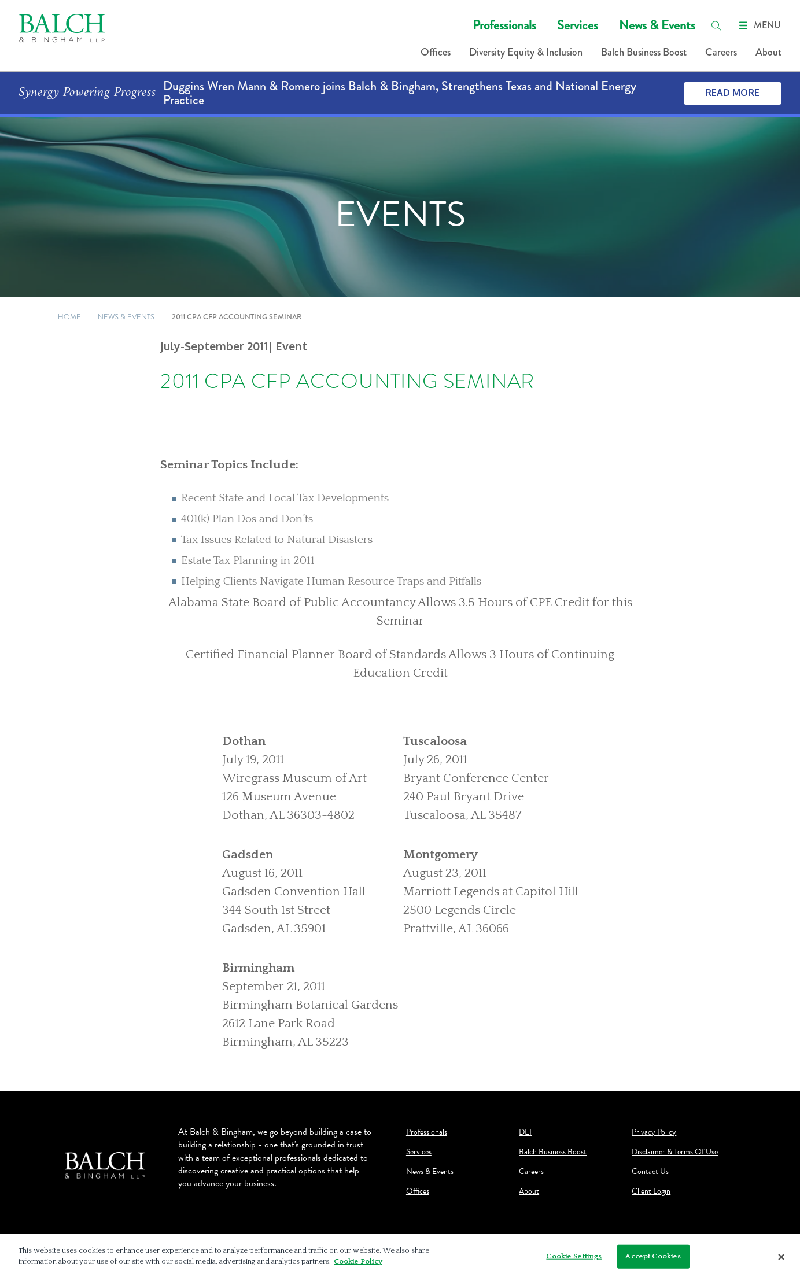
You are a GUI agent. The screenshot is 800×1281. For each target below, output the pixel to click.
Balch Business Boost (644, 52)
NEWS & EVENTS (126, 316)
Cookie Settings (574, 1256)
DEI (525, 1132)
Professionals (504, 25)
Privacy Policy (654, 1132)
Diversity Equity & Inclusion (526, 52)
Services (577, 25)
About (768, 52)
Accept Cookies (653, 1256)
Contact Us (650, 1171)
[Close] (781, 1257)
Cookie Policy (358, 1261)
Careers (721, 52)
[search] (716, 25)
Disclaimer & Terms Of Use (675, 1152)
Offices (436, 52)
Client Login (651, 1191)
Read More (732, 92)
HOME (69, 316)
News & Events (657, 25)
